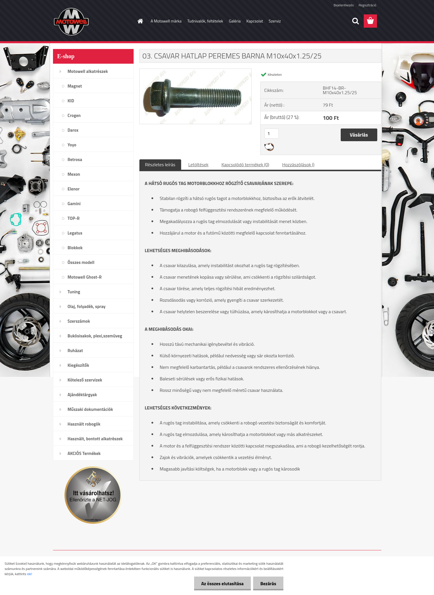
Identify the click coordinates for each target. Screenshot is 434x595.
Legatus (75, 233)
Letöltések (198, 164)
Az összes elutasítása (222, 583)
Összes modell (81, 262)
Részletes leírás (160, 164)
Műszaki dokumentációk (90, 409)
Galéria (235, 21)
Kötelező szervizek (85, 380)
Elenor (74, 189)
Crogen (74, 115)
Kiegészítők (78, 365)
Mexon (74, 174)
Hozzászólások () (298, 164)
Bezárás (268, 583)
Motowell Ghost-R (85, 277)
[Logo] (92, 21)
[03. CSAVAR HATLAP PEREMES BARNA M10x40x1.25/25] (196, 71)
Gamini (74, 203)
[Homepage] (139, 21)
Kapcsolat (255, 21)
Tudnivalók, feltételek (205, 21)
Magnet (75, 86)
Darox (73, 130)
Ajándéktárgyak (82, 394)
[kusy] (271, 134)
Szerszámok (79, 321)
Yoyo (72, 144)
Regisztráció (367, 5)
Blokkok (75, 247)
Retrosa (75, 159)
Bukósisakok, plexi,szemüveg (95, 336)
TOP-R (74, 218)
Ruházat (75, 350)
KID (71, 100)
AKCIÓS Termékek (84, 453)
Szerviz (275, 21)
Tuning (74, 291)
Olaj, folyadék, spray (87, 306)
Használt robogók (84, 424)
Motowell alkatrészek (88, 71)
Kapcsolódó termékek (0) (245, 164)
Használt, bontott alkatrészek (95, 438)
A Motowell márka (166, 21)
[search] (355, 21)
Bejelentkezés (344, 5)
